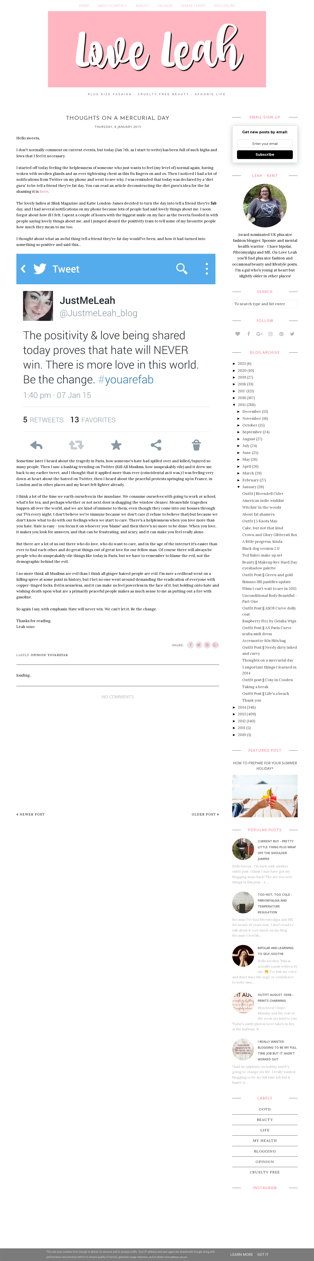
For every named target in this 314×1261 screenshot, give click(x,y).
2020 (242, 370)
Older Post (204, 814)
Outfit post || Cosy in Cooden (267, 679)
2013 (242, 714)
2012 (242, 721)
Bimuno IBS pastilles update (266, 581)
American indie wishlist (263, 500)
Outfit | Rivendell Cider (262, 493)
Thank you (251, 700)
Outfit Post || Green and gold (267, 574)
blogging (265, 1151)
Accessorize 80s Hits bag (264, 640)
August (248, 439)
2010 (242, 734)
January (249, 486)
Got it (263, 1254)
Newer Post (32, 814)
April (246, 466)
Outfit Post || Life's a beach (265, 693)
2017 (242, 391)
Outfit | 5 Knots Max (259, 521)
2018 (242, 384)
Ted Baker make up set (262, 555)
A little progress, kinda (262, 541)
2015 (242, 404)
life (265, 1130)
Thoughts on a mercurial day (267, 660)
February (250, 480)
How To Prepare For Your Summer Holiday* (265, 766)
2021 (242, 363)
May (246, 459)
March (248, 473)
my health (265, 1140)
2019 (242, 377)
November (251, 418)
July (245, 445)
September (252, 432)
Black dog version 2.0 (261, 548)
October (249, 425)
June (246, 452)
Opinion (38, 655)
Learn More (241, 1254)
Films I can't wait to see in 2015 (269, 588)
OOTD (265, 1109)
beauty (265, 1119)
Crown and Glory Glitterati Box (269, 534)
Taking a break (255, 686)
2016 (242, 397)
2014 (242, 707)
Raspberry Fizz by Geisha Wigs (269, 621)
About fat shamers (258, 514)
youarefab (58, 655)
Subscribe (265, 154)
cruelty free (265, 1172)
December (251, 411)
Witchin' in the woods (261, 507)
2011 (241, 727)
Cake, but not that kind (262, 528)
